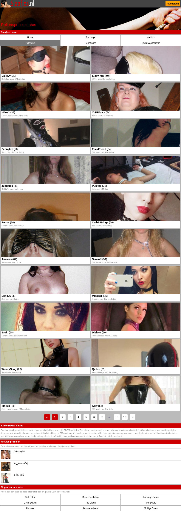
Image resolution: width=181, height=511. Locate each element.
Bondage (90, 37)
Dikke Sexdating (90, 497)
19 (124, 417)
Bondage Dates (151, 497)
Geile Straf (30, 497)
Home (30, 37)
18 (116, 417)
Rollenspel (30, 43)
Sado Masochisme (151, 43)
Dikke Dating (30, 502)
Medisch (151, 37)
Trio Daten (90, 502)
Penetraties (90, 43)
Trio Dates (151, 502)
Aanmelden (173, 3)
